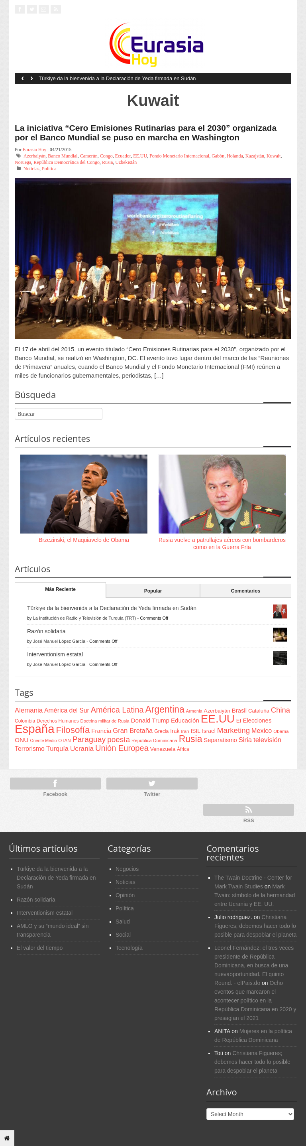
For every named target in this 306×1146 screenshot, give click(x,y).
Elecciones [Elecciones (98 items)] (257, 720)
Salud (123, 921)
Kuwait (273, 156)
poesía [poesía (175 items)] (118, 739)
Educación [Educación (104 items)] (185, 720)
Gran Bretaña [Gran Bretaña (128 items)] (133, 730)
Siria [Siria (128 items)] (245, 740)
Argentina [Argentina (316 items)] (164, 709)
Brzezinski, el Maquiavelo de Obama (84, 540)
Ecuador (123, 156)
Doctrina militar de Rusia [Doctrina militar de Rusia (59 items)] (104, 721)
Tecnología (129, 948)
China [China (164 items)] (280, 710)
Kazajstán (254, 156)
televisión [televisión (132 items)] (267, 740)
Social (123, 934)
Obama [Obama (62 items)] (280, 731)
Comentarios (245, 591)
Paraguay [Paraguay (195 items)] (89, 739)
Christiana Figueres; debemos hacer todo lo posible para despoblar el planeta (255, 926)
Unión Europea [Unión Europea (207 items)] (122, 748)
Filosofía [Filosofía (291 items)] (73, 730)
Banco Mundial (62, 156)
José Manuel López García (59, 641)
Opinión (125, 895)
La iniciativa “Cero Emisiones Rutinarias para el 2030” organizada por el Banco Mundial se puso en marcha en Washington (146, 132)
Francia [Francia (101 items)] (101, 730)
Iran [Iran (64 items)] (185, 731)
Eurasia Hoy (35, 149)
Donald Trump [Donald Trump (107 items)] (150, 720)
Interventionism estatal (55, 654)
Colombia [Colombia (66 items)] (25, 721)
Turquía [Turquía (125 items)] (57, 748)
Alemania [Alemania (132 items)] (29, 710)
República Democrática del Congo (66, 162)
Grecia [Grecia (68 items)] (161, 731)
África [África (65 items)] (183, 749)
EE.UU (140, 156)
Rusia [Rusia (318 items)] (190, 739)
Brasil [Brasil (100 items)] (239, 710)
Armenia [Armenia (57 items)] (194, 711)
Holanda (235, 156)
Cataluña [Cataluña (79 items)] (258, 711)
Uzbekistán (126, 162)
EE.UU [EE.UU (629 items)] (218, 719)
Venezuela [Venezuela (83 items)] (162, 749)
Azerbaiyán (34, 156)
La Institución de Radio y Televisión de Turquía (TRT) (84, 618)
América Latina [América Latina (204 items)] (117, 709)
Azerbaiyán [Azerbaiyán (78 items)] (217, 711)
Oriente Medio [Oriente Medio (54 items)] (43, 740)
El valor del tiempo (40, 948)
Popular (153, 591)
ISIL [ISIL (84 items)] (195, 731)
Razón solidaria (46, 631)
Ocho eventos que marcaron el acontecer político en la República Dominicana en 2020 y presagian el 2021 (255, 1000)
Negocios (127, 869)
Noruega (23, 162)
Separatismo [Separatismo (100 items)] (220, 740)
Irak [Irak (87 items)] (174, 731)
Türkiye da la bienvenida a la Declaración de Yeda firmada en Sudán (117, 78)
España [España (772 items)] (34, 728)
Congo (106, 156)
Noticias (31, 168)
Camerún (89, 156)
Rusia (107, 162)
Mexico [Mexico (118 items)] (261, 730)
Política (49, 168)
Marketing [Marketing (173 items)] (233, 730)
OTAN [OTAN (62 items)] (64, 740)
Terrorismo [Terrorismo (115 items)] (30, 748)
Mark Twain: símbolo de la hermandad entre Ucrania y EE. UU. (254, 895)
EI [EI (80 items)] (238, 721)
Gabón (218, 156)
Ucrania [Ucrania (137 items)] (82, 748)
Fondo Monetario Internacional (179, 156)
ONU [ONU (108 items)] (21, 739)
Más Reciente (60, 589)
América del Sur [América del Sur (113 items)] (66, 710)
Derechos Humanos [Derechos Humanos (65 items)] (58, 721)
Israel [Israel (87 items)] (209, 731)
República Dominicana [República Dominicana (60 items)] (154, 740)
